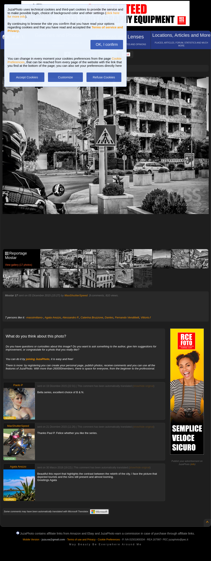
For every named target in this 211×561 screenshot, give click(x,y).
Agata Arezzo (53, 317)
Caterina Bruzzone (92, 317)
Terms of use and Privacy (81, 539)
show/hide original (143, 386)
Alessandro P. (70, 317)
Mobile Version (31, 539)
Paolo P (18, 385)
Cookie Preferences (109, 539)
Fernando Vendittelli (127, 317)
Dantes (109, 317)
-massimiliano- (34, 317)
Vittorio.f (146, 317)
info (193, 464)
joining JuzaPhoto (37, 359)
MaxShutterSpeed (76, 295)
